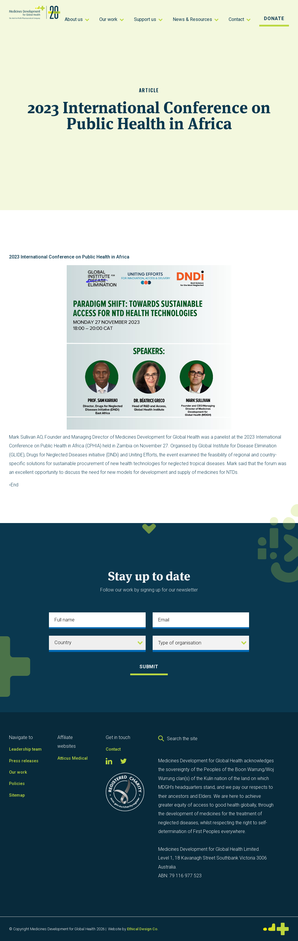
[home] (34, 19)
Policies (17, 783)
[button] (77, 19)
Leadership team (25, 749)
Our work (18, 772)
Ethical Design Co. (142, 929)
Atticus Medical (72, 758)
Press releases (23, 761)
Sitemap (17, 795)
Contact (113, 749)
